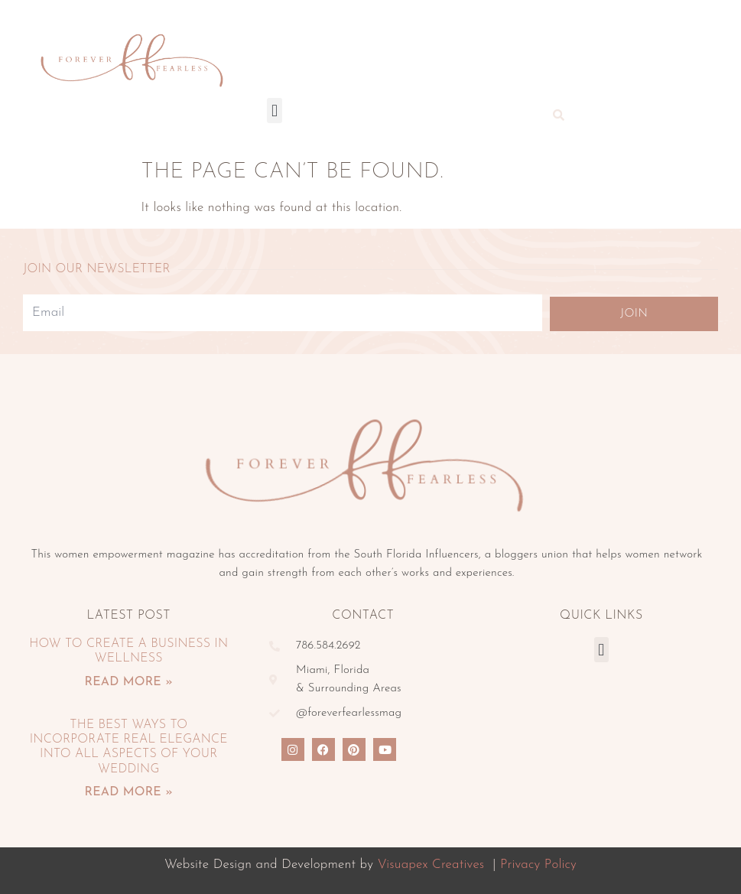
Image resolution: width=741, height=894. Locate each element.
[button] (274, 110)
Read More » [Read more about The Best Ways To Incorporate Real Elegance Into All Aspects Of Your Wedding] (128, 792)
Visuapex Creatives (431, 864)
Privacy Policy (538, 864)
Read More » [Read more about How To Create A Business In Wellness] (128, 682)
